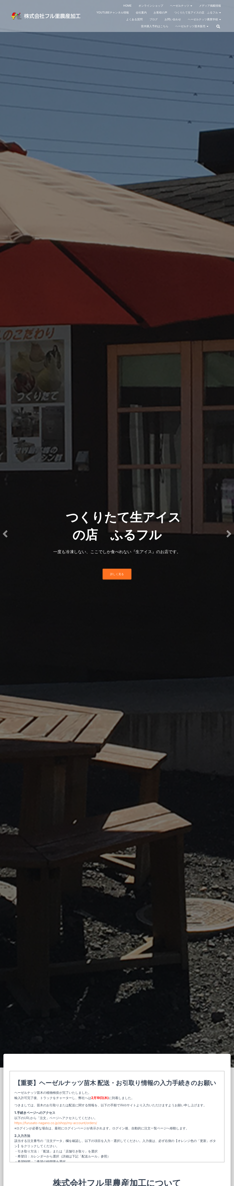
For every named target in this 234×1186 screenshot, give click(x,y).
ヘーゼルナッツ (181, 5)
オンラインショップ (150, 5)
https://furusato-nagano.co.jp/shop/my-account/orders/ (55, 1123)
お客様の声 (160, 12)
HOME (127, 5)
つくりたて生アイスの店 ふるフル (197, 12)
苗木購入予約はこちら (154, 26)
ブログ (153, 19)
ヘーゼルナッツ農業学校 (204, 19)
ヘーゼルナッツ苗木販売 (191, 26)
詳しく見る (117, 574)
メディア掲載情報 (210, 5)
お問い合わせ (173, 19)
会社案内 (141, 12)
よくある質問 (134, 19)
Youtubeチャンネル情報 (112, 12)
